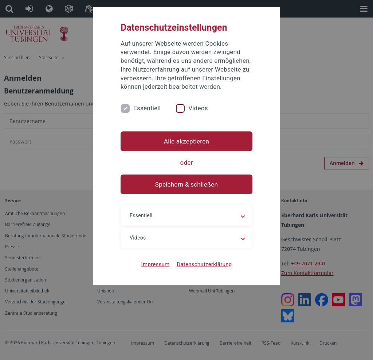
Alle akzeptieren (186, 141)
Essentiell (147, 108)
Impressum (155, 264)
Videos (198, 108)
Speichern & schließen (186, 184)
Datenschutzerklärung (204, 264)
